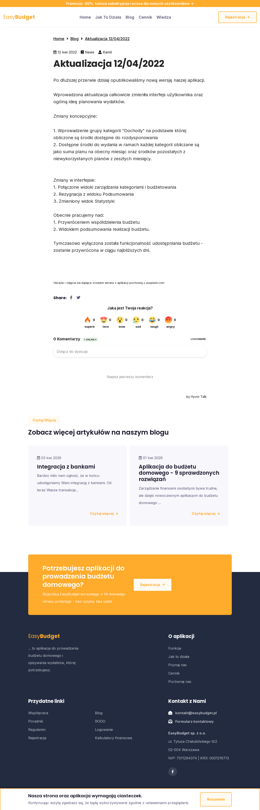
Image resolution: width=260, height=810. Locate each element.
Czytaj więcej (104, 513)
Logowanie (104, 729)
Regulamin (37, 729)
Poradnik (35, 721)
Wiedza (163, 17)
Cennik (145, 17)
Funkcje (174, 648)
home (85, 17)
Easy (19, 17)
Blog (130, 17)
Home (58, 38)
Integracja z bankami (66, 466)
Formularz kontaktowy (194, 721)
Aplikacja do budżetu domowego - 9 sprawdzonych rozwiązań (179, 473)
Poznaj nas (177, 665)
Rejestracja (237, 17)
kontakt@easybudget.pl (196, 713)
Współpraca (38, 713)
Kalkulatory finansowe (113, 738)
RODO (100, 721)
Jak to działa (108, 17)
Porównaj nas (179, 681)
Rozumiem (216, 799)
